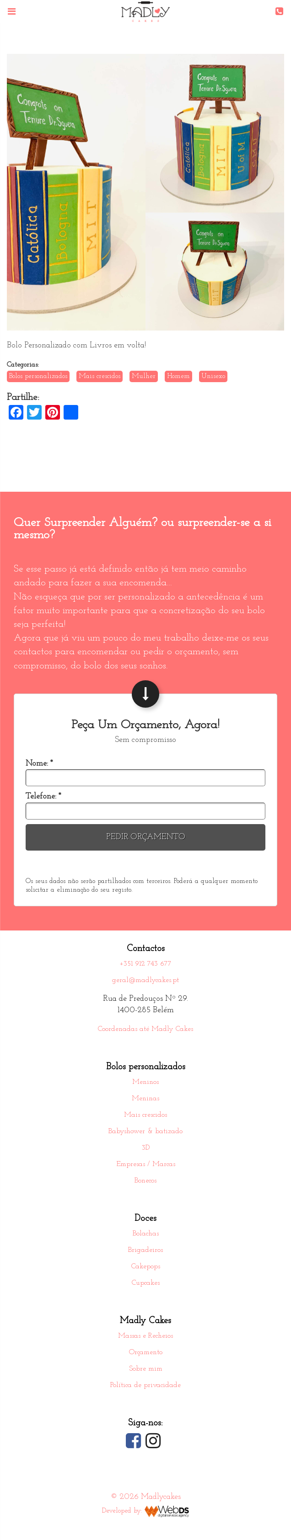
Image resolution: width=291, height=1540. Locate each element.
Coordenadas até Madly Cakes (145, 1029)
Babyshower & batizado (145, 1131)
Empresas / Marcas (145, 1164)
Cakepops (145, 1267)
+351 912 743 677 (145, 964)
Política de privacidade (145, 1385)
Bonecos (145, 1181)
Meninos (145, 1082)
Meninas (145, 1099)
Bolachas (146, 1234)
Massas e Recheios (145, 1336)
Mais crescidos (145, 1115)
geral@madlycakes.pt (145, 980)
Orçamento (145, 1352)
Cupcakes (146, 1283)
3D (146, 1148)
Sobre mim (145, 1369)
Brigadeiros (145, 1250)
